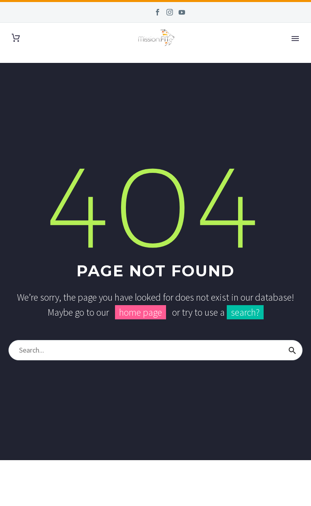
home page (140, 312)
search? (245, 312)
